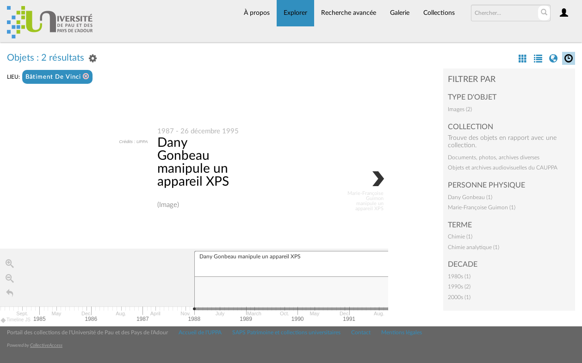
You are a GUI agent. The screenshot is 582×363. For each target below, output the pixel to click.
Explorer (295, 13)
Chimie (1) (460, 236)
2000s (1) (459, 297)
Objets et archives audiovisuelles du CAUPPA (502, 167)
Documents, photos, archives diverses (493, 157)
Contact (361, 332)
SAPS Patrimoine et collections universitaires (286, 332)
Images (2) (460, 109)
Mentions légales (401, 332)
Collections (439, 13)
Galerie (399, 13)
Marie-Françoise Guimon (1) (481, 207)
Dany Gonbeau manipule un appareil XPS (193, 162)
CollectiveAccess (46, 345)
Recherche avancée (348, 13)
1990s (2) (459, 286)
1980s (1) (459, 276)
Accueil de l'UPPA (200, 332)
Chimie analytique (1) (473, 247)
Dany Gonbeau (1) (470, 197)
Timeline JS (16, 320)
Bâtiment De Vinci (57, 76)
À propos (257, 13)
